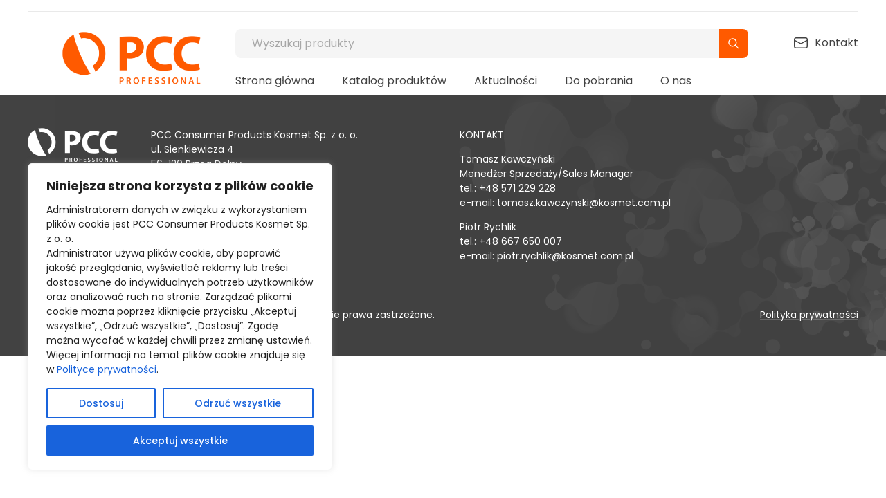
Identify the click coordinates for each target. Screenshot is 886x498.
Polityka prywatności (809, 315)
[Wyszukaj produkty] (477, 43)
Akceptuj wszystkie (180, 441)
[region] (180, 316)
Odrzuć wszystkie (238, 403)
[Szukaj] (733, 43)
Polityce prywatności (106, 369)
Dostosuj (101, 403)
